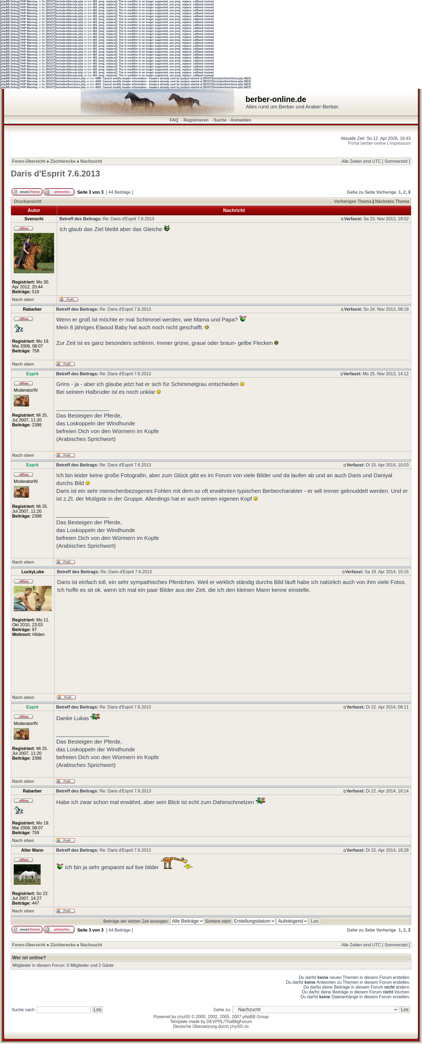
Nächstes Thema (392, 201)
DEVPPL (214, 1021)
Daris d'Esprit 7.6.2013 (55, 173)
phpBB (183, 1016)
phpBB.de (239, 1026)
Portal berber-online (367, 143)
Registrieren (196, 120)
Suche (220, 120)
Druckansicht (27, 201)
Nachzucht (91, 161)
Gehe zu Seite (361, 192)
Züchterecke (62, 161)
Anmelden (240, 120)
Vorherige (386, 192)
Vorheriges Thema (352, 201)
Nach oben (23, 299)
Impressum (400, 143)
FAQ (174, 120)
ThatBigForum (238, 1021)
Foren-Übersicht (28, 161)
